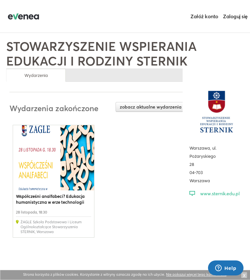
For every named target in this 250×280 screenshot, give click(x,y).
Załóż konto (204, 16)
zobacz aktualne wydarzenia (151, 107)
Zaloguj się (235, 16)
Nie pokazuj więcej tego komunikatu (196, 274)
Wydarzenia (36, 75)
